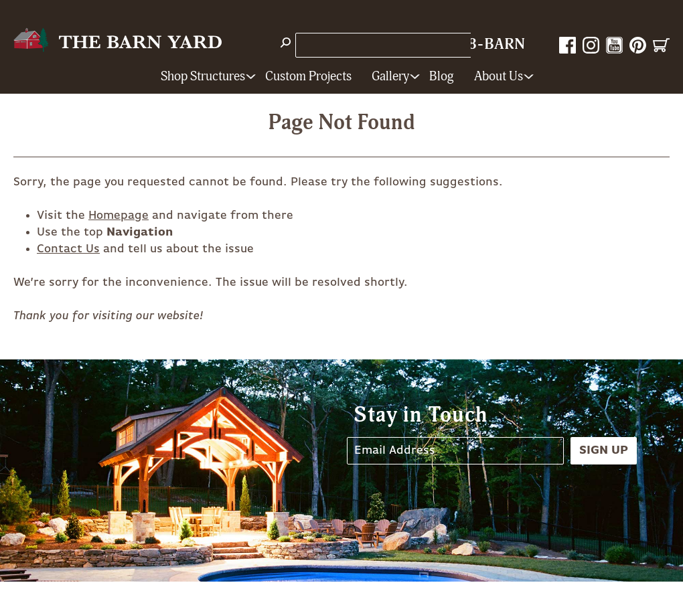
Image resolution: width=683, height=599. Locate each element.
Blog (441, 76)
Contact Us (68, 249)
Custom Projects (308, 76)
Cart (661, 45)
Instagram (591, 45)
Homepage (118, 215)
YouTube (614, 45)
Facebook (567, 45)
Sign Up (603, 450)
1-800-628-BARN (462, 44)
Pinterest (637, 45)
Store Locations (344, 45)
